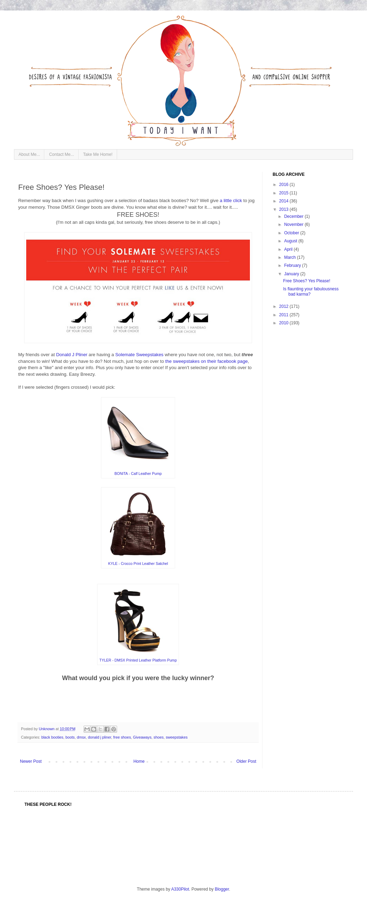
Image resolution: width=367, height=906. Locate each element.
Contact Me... (61, 154)
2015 (284, 193)
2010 (284, 322)
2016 (284, 184)
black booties (52, 737)
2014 (284, 201)
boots (69, 737)
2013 (284, 209)
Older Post (246, 761)
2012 (284, 306)
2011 (284, 314)
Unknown (47, 729)
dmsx (81, 737)
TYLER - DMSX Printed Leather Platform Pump (138, 660)
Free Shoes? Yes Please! (306, 280)
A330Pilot (180, 889)
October (292, 232)
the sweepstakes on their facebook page (206, 361)
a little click (231, 200)
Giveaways (142, 737)
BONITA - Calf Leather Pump (137, 473)
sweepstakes (176, 737)
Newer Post (31, 761)
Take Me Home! (98, 154)
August (291, 240)
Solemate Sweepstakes (139, 354)
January (292, 273)
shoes (158, 737)
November (294, 224)
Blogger (222, 889)
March (290, 257)
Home (139, 761)
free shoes (122, 737)
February (293, 265)
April (289, 249)
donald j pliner (99, 737)
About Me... (29, 154)
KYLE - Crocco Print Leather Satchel (138, 563)
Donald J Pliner (71, 354)
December (294, 216)
